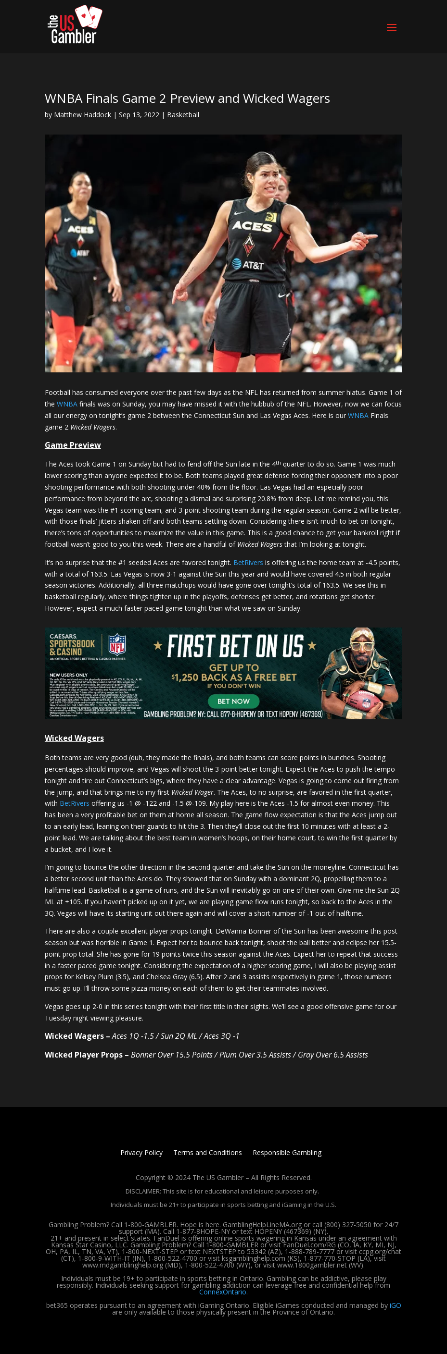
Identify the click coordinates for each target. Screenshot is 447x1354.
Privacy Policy (141, 1153)
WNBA (67, 403)
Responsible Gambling (287, 1153)
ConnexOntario (222, 1291)
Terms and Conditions (207, 1153)
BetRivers (248, 562)
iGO (395, 1305)
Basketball (183, 114)
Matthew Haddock (82, 114)
